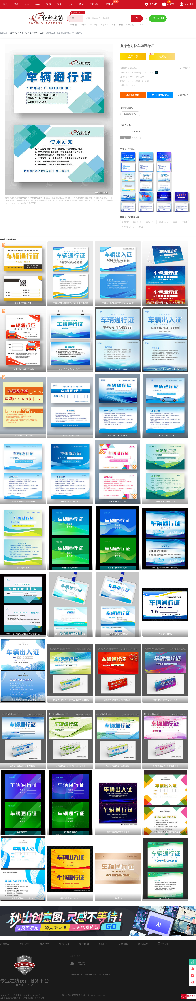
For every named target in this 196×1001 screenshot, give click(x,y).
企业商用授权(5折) (160, 95)
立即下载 (133, 56)
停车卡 (184, 222)
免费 (81, 4)
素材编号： (124, 68)
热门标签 (25, 944)
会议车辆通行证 (128, 227)
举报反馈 (187, 68)
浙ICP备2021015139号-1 (32, 995)
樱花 (121, 25)
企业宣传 (93, 25)
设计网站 (13, 33)
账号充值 (64, 944)
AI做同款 (158, 55)
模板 (16, 4)
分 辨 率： (125, 77)
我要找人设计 (157, 18)
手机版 (163, 943)
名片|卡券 (34, 33)
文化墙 (83, 25)
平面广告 (23, 33)
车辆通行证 (137, 222)
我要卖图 (193, 962)
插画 (37, 4)
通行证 (141, 227)
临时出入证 (163, 222)
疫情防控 (125, 222)
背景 (48, 4)
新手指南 (84, 944)
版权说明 (143, 944)
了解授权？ (182, 95)
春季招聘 (73, 25)
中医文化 (130, 25)
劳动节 (140, 25)
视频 (59, 4)
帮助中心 (104, 944)
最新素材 (5, 944)
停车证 (175, 222)
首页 (5, 4)
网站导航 (44, 944)
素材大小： (124, 85)
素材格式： (124, 72)
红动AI (111, 3)
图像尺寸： (125, 81)
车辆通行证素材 (127, 149)
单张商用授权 (132, 95)
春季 (113, 25)
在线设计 (95, 4)
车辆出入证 (150, 222)
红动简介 (123, 944)
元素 (26, 4)
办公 (70, 4)
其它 (42, 33)
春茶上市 (104, 25)
